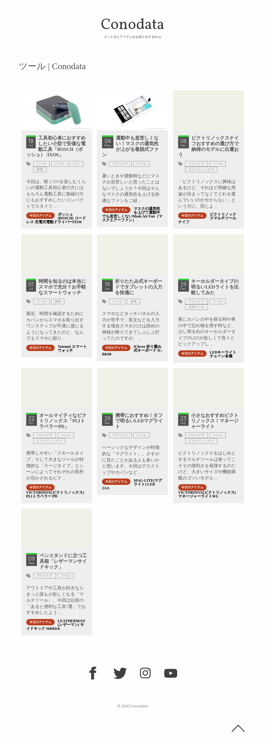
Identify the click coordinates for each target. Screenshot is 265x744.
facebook (94, 674)
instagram (145, 674)
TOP (238, 728)
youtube (170, 674)
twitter (120, 674)
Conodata (133, 27)
